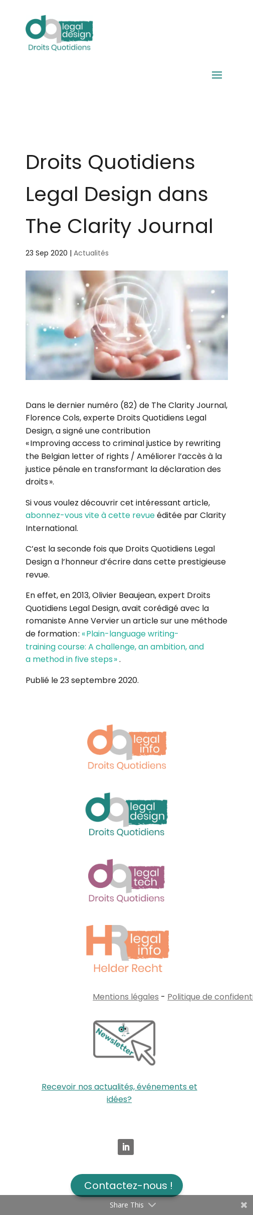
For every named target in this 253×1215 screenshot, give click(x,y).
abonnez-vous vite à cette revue (90, 515)
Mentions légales (126, 996)
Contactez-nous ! (128, 1185)
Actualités (91, 253)
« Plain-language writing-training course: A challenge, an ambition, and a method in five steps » (115, 646)
